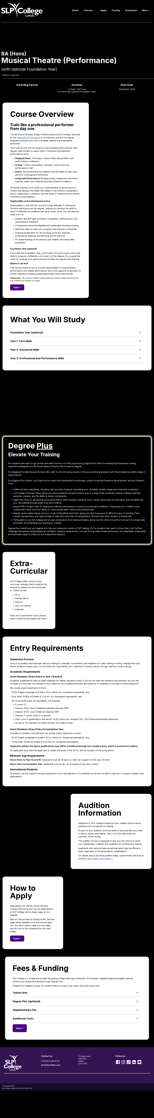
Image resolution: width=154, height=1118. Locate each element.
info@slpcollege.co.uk (50, 1064)
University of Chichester (28, 137)
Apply (103, 10)
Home (75, 10)
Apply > (17, 287)
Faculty (116, 10)
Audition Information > (102, 858)
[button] (89, 10)
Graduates (131, 10)
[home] (22, 10)
